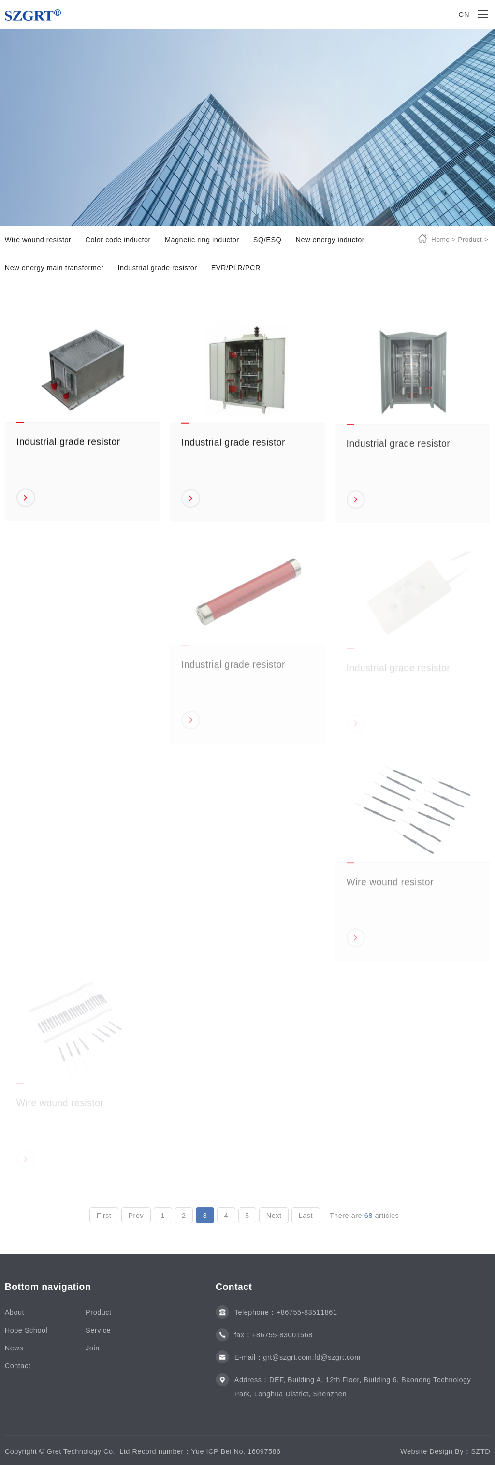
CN (463, 14)
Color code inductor (117, 240)
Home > (443, 239)
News (14, 1352)
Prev (136, 1219)
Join (93, 1352)
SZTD (480, 1455)
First (104, 1219)
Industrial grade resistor (157, 268)
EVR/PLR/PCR (236, 268)
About (14, 1316)
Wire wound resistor (38, 240)
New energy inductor (329, 240)
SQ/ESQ (267, 240)
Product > (472, 239)
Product (99, 1316)
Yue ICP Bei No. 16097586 (235, 1455)
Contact (18, 1370)
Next (274, 1219)
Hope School (26, 1334)
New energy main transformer (54, 268)
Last (306, 1219)
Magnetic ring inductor (202, 240)
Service (98, 1334)
